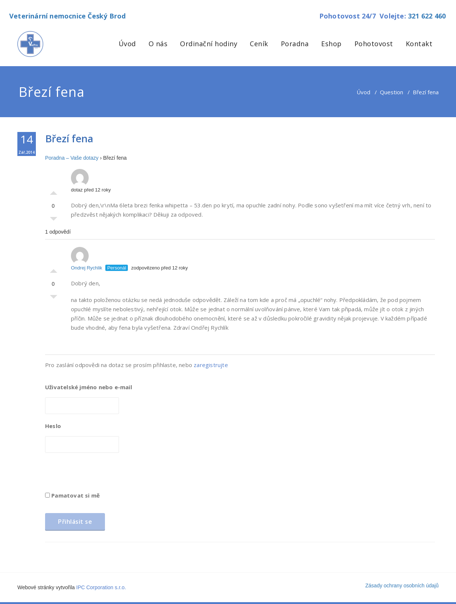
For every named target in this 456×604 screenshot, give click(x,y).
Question (391, 92)
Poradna (295, 43)
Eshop (331, 43)
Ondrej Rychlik (86, 259)
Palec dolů (53, 220)
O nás (158, 43)
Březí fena (69, 138)
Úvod (127, 43)
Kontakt (419, 43)
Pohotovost (373, 43)
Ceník (259, 43)
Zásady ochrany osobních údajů (402, 585)
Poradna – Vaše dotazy (72, 158)
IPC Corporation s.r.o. (101, 587)
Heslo (53, 426)
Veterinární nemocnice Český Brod (67, 15)
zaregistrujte (211, 365)
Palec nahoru (53, 191)
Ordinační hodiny (208, 43)
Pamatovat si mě (72, 495)
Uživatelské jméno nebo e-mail (88, 387)
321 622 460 (427, 15)
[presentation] (101, 474)
